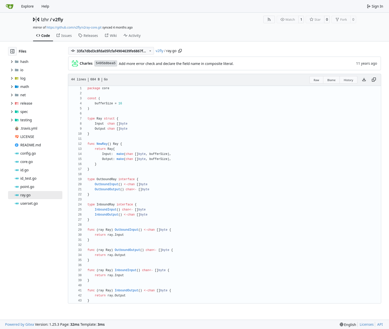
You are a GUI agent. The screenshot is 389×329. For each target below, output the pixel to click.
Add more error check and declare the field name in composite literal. (176, 63)
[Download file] (364, 80)
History (348, 80)
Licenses (367, 324)
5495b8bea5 (106, 63)
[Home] (10, 6)
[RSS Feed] (269, 19)
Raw (316, 80)
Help (45, 6)
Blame (331, 80)
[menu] (348, 324)
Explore (27, 6)
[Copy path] (180, 51)
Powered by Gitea (19, 324)
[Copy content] (374, 80)
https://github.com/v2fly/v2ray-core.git (73, 27)
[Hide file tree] (12, 51)
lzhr (45, 19)
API (380, 324)
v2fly (58, 19)
